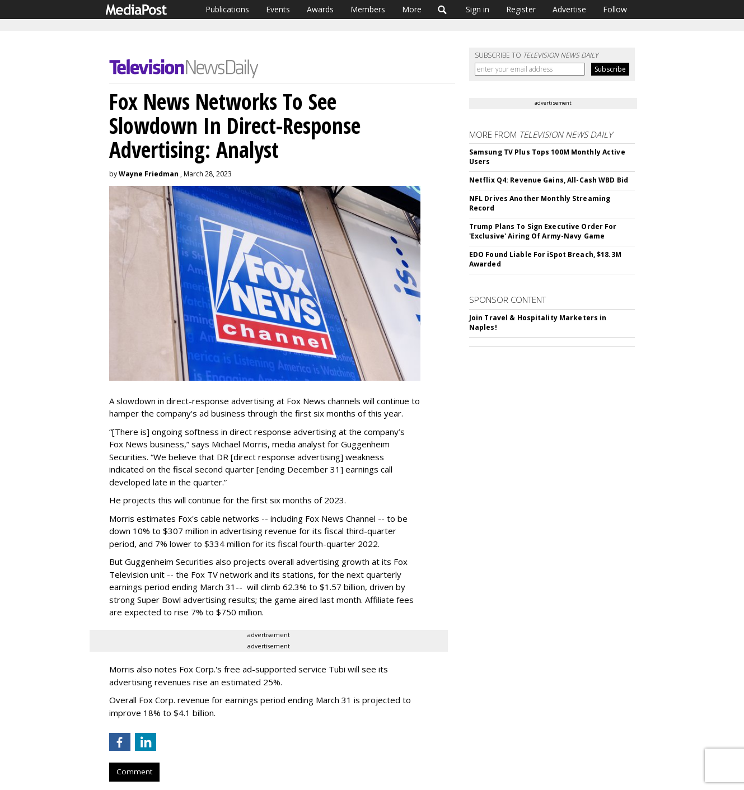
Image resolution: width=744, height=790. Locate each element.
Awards (320, 9)
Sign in (477, 9)
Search (442, 9)
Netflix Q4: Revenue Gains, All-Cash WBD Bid (548, 180)
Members (367, 9)
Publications (227, 9)
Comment (134, 771)
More (412, 9)
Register (521, 9)
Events (278, 9)
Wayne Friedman (149, 174)
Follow (615, 9)
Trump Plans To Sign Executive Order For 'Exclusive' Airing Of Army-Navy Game (543, 231)
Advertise (569, 9)
